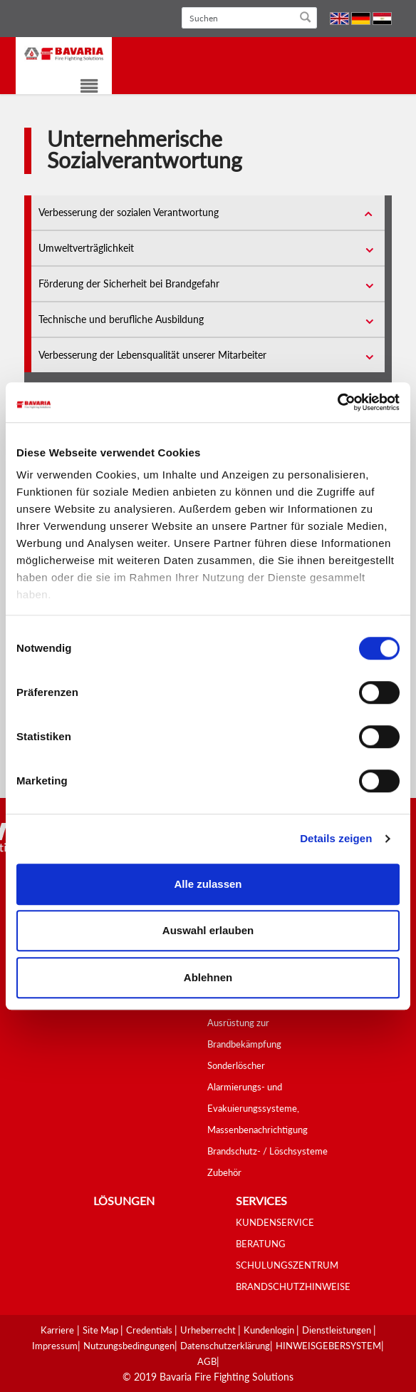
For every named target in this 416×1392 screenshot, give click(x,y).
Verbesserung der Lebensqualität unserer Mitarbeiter (152, 355)
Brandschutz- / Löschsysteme (267, 1151)
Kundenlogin (270, 1330)
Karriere (57, 1330)
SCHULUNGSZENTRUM (287, 1265)
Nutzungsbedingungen (129, 1345)
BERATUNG (261, 1243)
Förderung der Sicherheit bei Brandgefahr (128, 283)
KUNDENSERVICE (275, 1222)
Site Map (101, 1330)
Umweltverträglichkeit (86, 248)
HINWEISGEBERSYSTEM (328, 1345)
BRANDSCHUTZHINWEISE (293, 1286)
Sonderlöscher (236, 1065)
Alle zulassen (207, 884)
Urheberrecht (209, 1330)
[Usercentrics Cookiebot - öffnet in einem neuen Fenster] (337, 402)
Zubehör (224, 1172)
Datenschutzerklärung (225, 1345)
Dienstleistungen (337, 1330)
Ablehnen (208, 977)
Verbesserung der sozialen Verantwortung (128, 212)
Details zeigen (336, 838)
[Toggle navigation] (80, 88)
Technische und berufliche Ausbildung (121, 319)
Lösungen (124, 1200)
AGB (207, 1361)
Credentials (150, 1330)
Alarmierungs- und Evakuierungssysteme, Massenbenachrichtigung (257, 1108)
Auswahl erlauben (208, 930)
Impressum (55, 1345)
